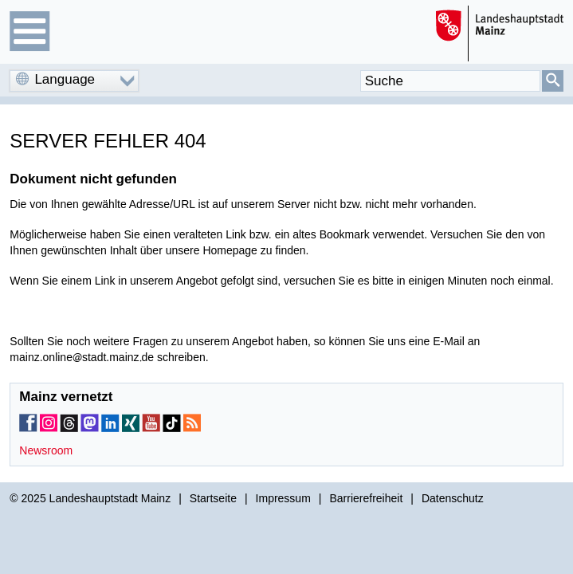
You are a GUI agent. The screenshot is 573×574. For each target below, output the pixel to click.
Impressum (283, 498)
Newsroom (46, 450)
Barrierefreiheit (365, 498)
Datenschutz (453, 498)
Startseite (213, 498)
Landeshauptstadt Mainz (110, 498)
